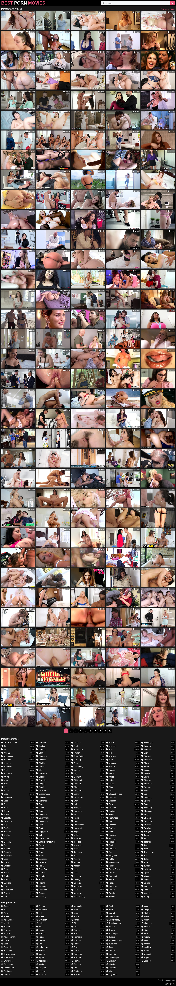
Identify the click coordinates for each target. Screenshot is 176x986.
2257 (167, 984)
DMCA (172, 984)
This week (165, 9)
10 (110, 731)
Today (172, 9)
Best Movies (23, 2)
